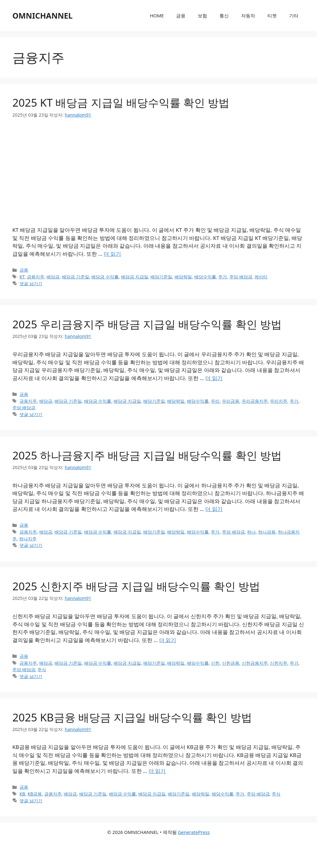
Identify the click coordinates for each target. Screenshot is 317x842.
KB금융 (35, 794)
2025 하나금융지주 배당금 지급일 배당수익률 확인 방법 (147, 455)
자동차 (248, 15)
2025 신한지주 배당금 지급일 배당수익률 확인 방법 (136, 586)
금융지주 (35, 277)
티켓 (272, 15)
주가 (222, 277)
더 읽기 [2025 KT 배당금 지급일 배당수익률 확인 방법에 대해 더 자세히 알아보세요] (112, 253)
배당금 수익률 (105, 277)
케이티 (260, 277)
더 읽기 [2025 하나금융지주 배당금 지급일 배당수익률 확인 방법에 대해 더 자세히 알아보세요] (213, 508)
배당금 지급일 (134, 277)
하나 (251, 532)
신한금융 (230, 663)
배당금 (52, 277)
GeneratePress (194, 832)
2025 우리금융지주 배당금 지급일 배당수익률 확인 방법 (147, 324)
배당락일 (183, 277)
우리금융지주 (255, 401)
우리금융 (230, 401)
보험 (202, 15)
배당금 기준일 (75, 277)
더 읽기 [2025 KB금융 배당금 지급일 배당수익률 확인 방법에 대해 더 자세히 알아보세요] (157, 770)
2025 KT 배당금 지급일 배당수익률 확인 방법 (120, 102)
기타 (293, 15)
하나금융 (267, 532)
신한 (215, 663)
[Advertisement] (158, 172)
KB (22, 794)
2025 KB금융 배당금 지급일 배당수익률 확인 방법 (132, 717)
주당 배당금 (240, 277)
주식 (41, 669)
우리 (215, 401)
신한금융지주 (255, 663)
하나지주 (28, 539)
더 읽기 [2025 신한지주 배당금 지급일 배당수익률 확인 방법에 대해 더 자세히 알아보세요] (167, 640)
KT (22, 277)
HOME (157, 15)
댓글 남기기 (31, 283)
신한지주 (278, 663)
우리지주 (278, 401)
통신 (224, 15)
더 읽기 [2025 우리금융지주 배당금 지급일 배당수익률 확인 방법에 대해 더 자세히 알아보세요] (213, 378)
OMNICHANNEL (42, 15)
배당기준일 (161, 277)
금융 (180, 15)
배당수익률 (205, 277)
